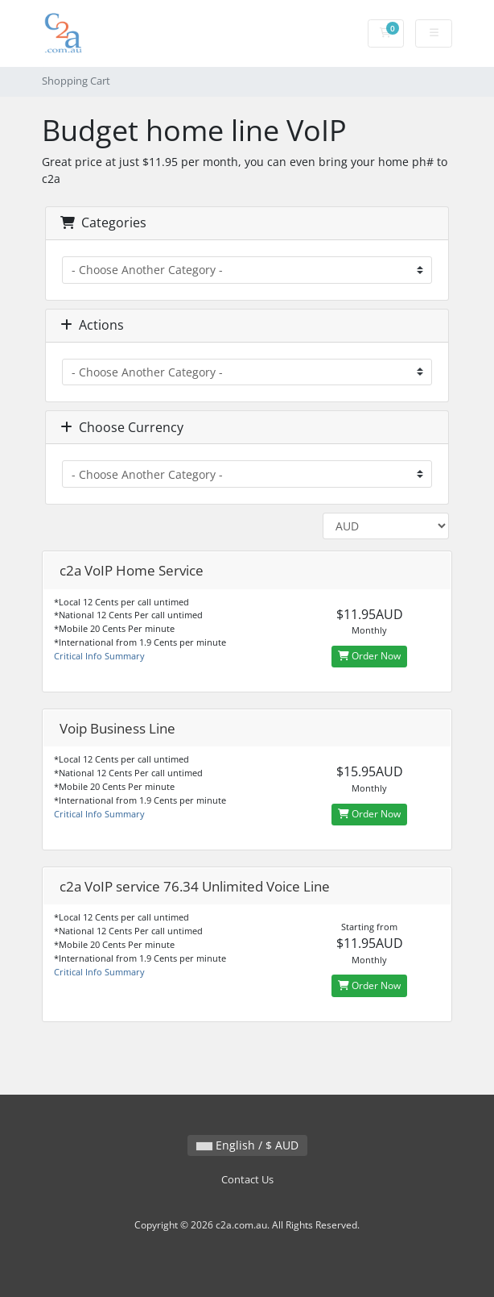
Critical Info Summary (99, 656)
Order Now (369, 656)
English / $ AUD (247, 1145)
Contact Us (247, 1180)
